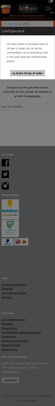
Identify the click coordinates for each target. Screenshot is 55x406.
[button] (27, 73)
